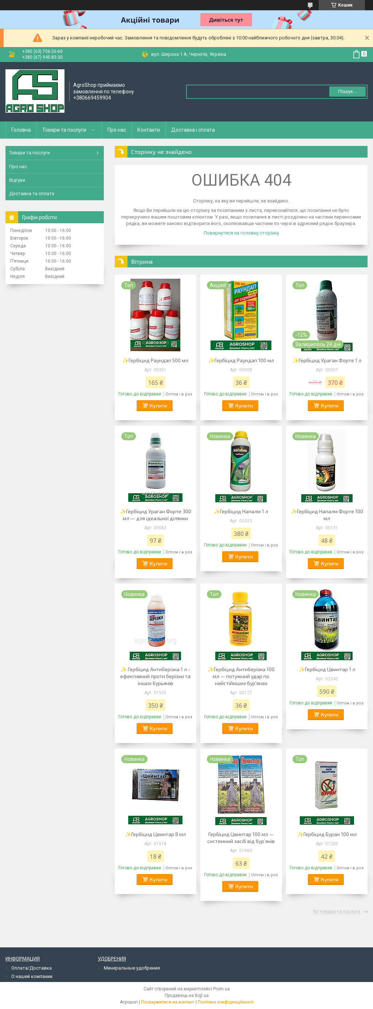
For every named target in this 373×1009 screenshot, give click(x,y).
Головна (21, 130)
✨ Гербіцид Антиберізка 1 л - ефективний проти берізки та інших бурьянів (155, 676)
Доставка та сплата (31, 193)
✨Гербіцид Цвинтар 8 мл (155, 834)
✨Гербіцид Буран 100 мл (327, 834)
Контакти (148, 130)
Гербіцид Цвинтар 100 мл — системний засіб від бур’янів (241, 837)
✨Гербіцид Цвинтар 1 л (327, 669)
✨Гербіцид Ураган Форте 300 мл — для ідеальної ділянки (155, 514)
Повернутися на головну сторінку (241, 233)
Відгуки (17, 180)
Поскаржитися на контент (168, 1002)
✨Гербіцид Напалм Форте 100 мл (327, 514)
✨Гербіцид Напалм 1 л (241, 511)
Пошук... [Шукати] (347, 91)
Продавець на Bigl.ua (187, 995)
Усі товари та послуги (336, 911)
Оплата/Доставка (31, 968)
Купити (158, 405)
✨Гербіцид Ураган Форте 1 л (326, 360)
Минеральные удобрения (132, 968)
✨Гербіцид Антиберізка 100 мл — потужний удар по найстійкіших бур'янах (241, 676)
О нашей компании (31, 976)
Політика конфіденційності (226, 1002)
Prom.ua (221, 988)
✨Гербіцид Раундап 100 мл (241, 360)
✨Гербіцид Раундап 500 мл (155, 360)
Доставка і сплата (193, 130)
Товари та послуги (64, 130)
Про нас (116, 130)
